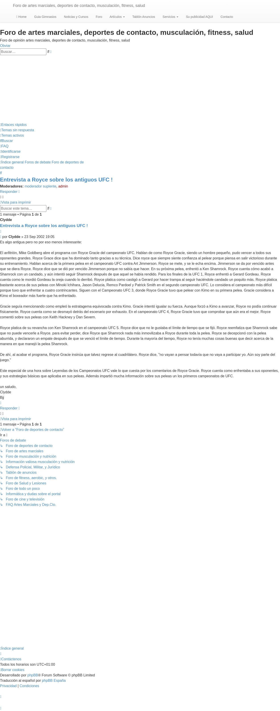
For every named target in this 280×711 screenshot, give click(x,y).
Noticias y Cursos (75, 17)
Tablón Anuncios (143, 17)
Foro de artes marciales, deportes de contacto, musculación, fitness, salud (79, 5)
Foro (98, 17)
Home (21, 17)
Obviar (5, 46)
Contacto (226, 17)
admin (63, 186)
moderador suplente (40, 186)
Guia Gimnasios (44, 17)
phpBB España (54, 680)
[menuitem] (17, 130)
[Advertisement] (140, 88)
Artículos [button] (117, 17)
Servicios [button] (170, 17)
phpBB (32, 675)
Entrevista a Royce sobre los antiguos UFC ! (56, 180)
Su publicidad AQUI (199, 17)
